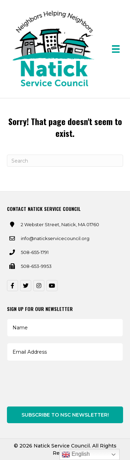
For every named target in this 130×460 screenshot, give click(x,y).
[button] (12, 285)
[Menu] (116, 49)
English (76, 454)
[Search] (65, 161)
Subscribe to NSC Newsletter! (65, 415)
